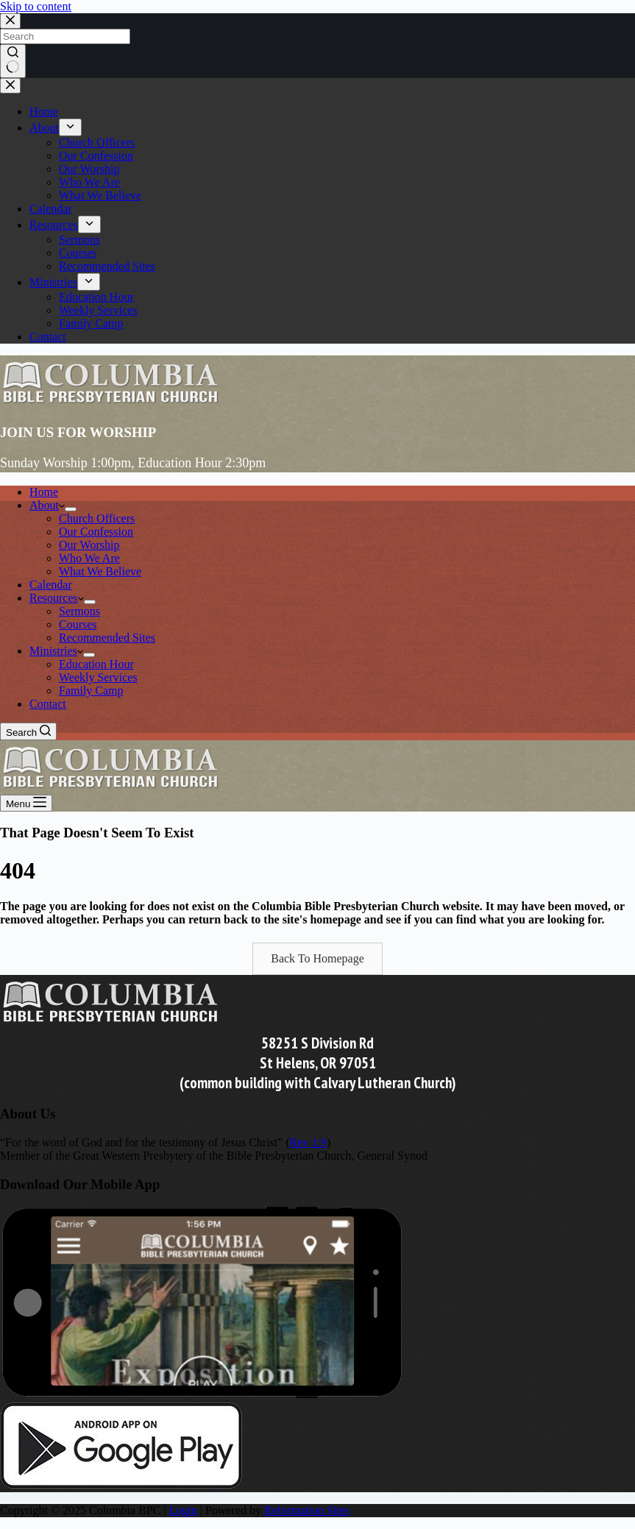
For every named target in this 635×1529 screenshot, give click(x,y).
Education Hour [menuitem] (96, 297)
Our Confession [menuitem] (96, 155)
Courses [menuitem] (78, 252)
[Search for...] (65, 36)
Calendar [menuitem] (50, 208)
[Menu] (26, 803)
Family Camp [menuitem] (91, 323)
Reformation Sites (307, 1510)
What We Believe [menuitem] (100, 195)
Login (183, 1510)
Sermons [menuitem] (79, 239)
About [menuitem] (44, 127)
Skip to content (35, 6)
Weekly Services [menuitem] (98, 310)
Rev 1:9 (308, 1142)
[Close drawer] (10, 85)
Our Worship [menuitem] (89, 169)
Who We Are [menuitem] (89, 182)
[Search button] (13, 61)
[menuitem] (70, 127)
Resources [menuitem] (53, 225)
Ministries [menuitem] (53, 282)
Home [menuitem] (43, 111)
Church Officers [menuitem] (97, 142)
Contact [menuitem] (47, 336)
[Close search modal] (10, 21)
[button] (317, 959)
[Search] (28, 731)
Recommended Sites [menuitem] (107, 266)
